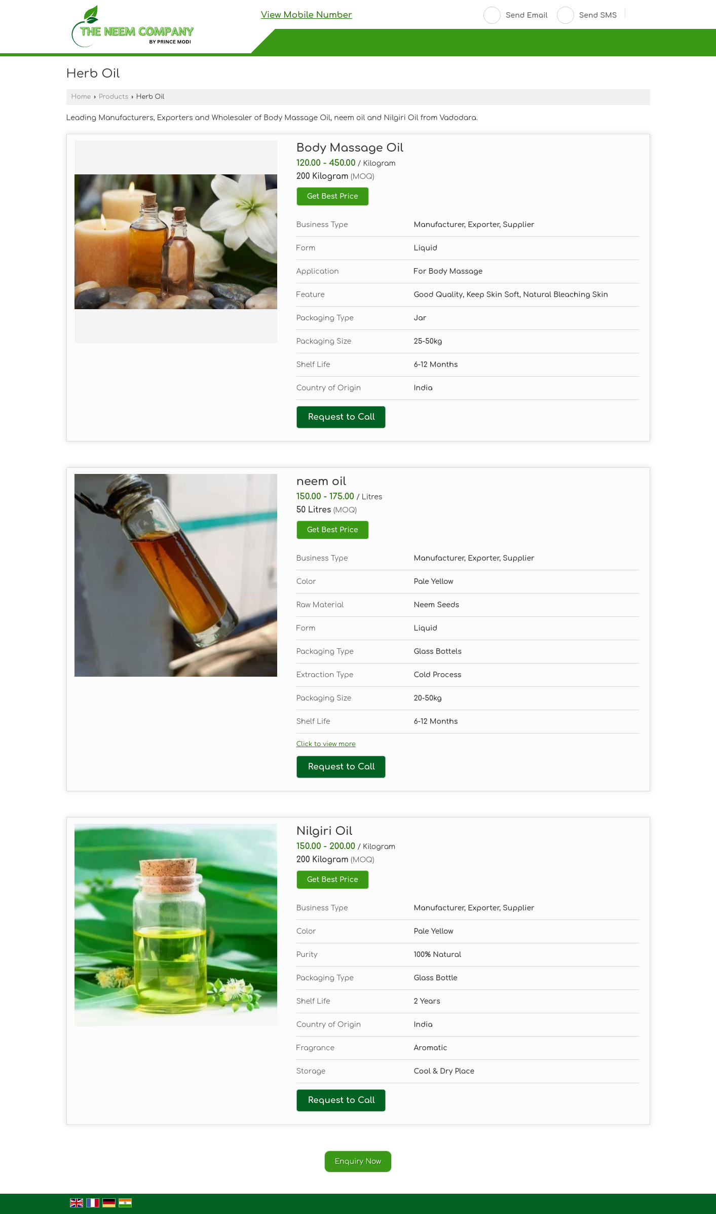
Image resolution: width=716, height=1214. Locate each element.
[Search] (636, 14)
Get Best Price (332, 196)
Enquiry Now (358, 1161)
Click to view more (326, 744)
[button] (306, 15)
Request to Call (341, 417)
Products (113, 96)
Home (81, 96)
